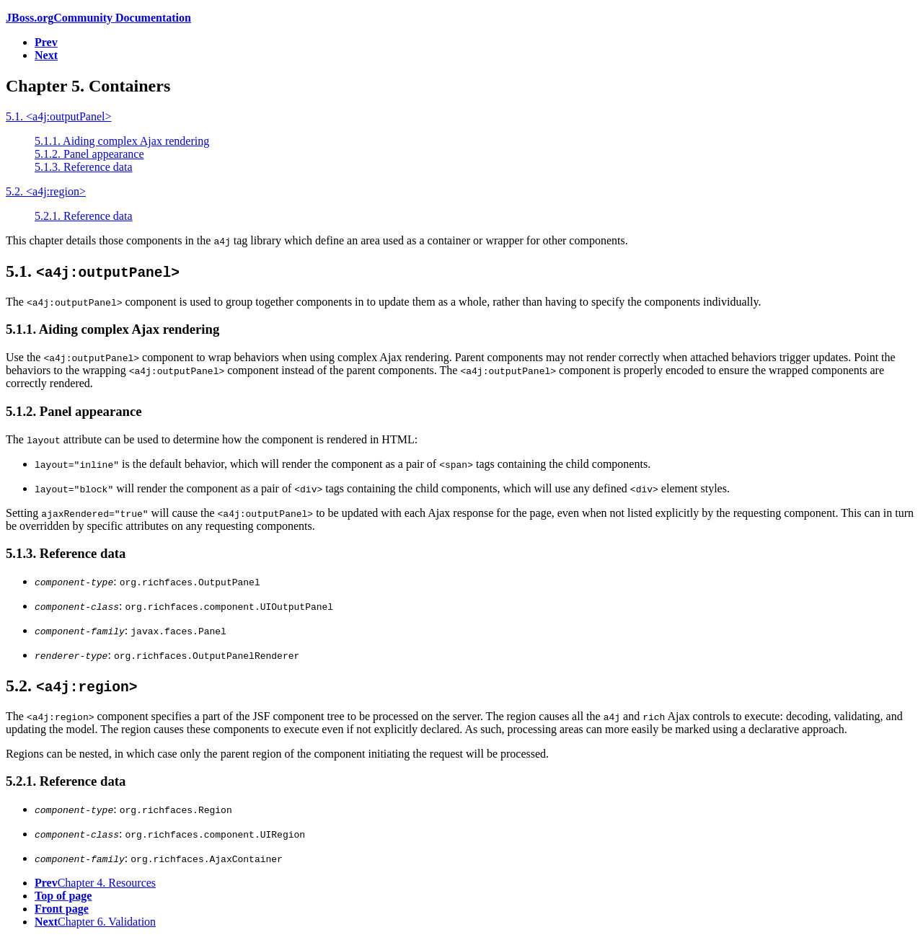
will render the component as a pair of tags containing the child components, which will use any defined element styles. (382, 488)
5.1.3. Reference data (83, 167)
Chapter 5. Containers (88, 85)
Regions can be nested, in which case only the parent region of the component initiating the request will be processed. (277, 754)
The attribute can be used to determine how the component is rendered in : (212, 439)
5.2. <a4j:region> (46, 191)
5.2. (71, 685)
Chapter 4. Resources (95, 883)
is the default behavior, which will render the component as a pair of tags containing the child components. (342, 464)
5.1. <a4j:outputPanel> (58, 116)
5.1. (93, 271)
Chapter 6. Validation (95, 921)
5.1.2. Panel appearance (89, 154)
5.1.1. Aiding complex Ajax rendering (122, 141)
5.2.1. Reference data (83, 216)
